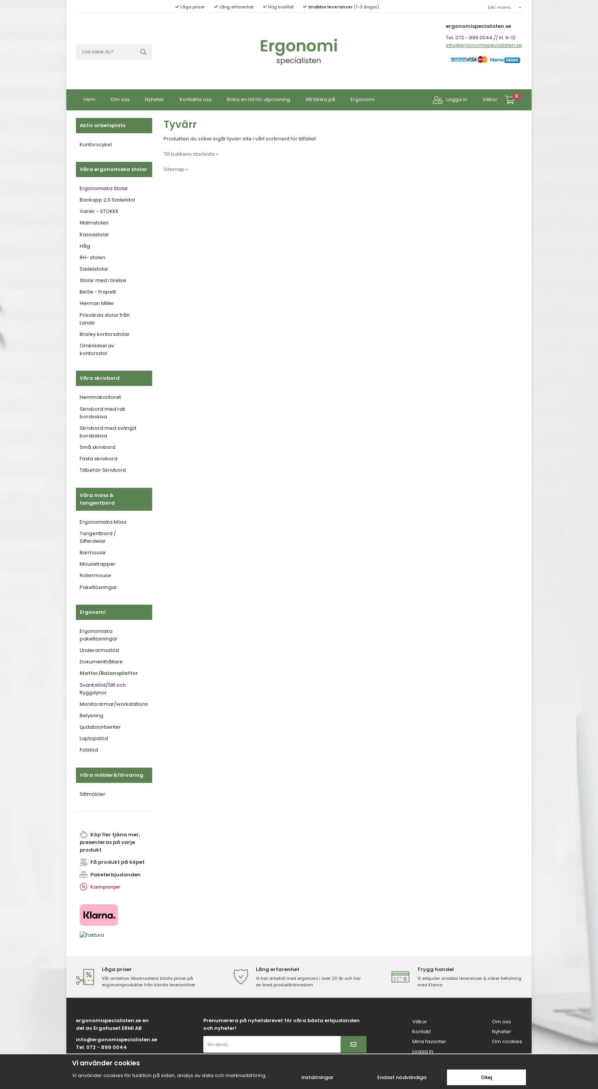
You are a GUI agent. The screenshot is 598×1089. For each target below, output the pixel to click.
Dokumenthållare (101, 661)
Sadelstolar (94, 269)
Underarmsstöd (99, 650)
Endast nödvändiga (401, 1077)
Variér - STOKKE (99, 211)
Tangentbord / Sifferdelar (98, 537)
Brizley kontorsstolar (105, 334)
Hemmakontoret (100, 397)
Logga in (450, 100)
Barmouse (93, 552)
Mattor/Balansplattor (109, 673)
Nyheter (154, 99)
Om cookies (507, 1041)
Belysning (91, 715)
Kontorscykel (96, 144)
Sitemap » (176, 169)
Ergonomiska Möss (103, 522)
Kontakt (421, 1031)
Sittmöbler (92, 794)
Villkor (489, 99)
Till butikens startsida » (191, 154)
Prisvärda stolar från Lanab (105, 318)
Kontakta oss (196, 99)
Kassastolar (94, 234)
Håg (85, 246)
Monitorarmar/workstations (114, 704)
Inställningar (317, 1077)
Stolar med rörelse (103, 280)
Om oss (120, 99)
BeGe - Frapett (98, 291)
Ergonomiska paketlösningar (98, 635)
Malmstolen (94, 222)
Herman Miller (97, 303)
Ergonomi (362, 99)
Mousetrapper (98, 564)
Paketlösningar (98, 587)
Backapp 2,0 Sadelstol (107, 199)
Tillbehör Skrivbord (103, 470)
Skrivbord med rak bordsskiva (102, 412)
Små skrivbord (98, 447)
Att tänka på (320, 99)
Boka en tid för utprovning (258, 99)
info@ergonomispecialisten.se (484, 45)
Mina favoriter (429, 1041)
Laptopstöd (94, 738)
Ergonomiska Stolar (104, 188)
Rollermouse (95, 575)
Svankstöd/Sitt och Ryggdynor (103, 688)
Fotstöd (89, 749)
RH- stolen (92, 257)
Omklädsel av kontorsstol (97, 349)
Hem (89, 99)
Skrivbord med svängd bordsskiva (108, 431)
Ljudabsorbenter (100, 727)
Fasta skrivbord (98, 458)
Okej (486, 1077)
